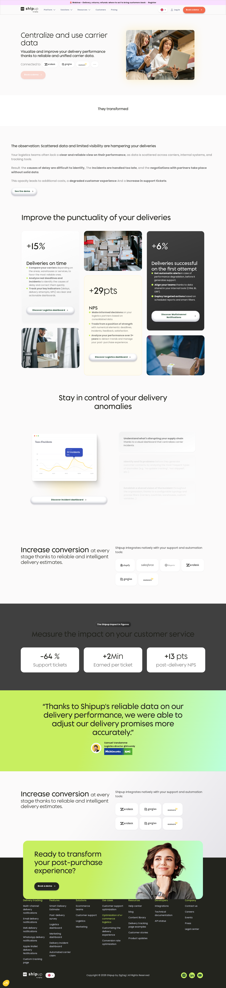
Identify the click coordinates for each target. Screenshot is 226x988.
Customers (101, 10)
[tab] (157, 441)
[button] (162, 9)
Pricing (114, 10)
